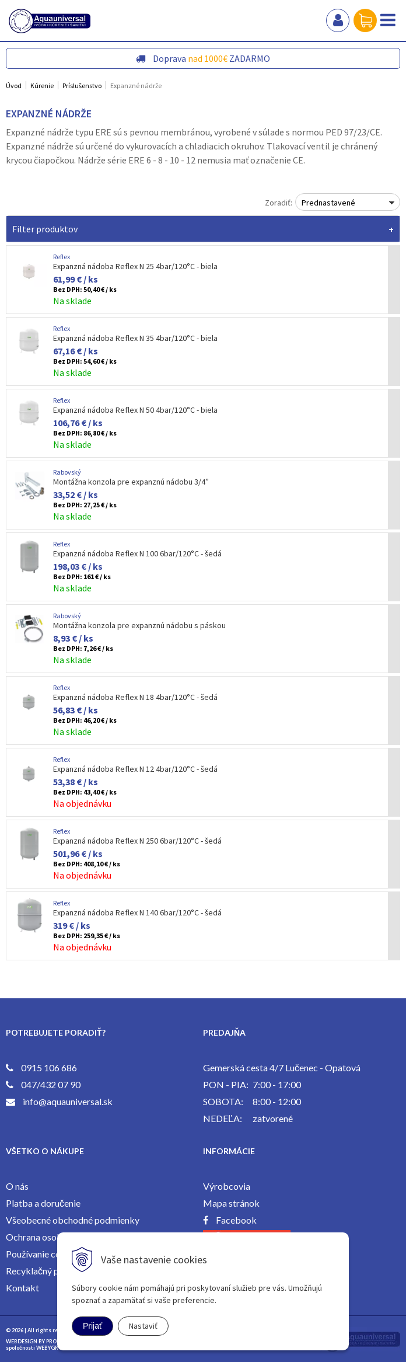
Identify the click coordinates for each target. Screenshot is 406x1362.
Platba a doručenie (43, 1202)
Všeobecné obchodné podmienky (72, 1219)
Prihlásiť (337, 20)
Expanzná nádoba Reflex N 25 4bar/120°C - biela (135, 266)
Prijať (92, 1325)
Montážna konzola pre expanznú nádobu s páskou (139, 625)
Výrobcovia (226, 1186)
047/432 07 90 (50, 1084)
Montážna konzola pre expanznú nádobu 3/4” (131, 482)
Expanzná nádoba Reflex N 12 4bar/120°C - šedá (135, 769)
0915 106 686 (49, 1067)
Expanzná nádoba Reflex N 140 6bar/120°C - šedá (137, 912)
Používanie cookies (44, 1253)
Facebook (236, 1219)
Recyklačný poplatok (48, 1270)
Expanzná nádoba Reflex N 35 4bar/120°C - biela (135, 338)
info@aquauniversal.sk (68, 1101)
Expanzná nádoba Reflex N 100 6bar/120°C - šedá (137, 553)
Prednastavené (328, 202)
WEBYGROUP (52, 1347)
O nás (17, 1186)
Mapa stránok (231, 1202)
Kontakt (22, 1287)
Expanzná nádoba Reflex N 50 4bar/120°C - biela (135, 410)
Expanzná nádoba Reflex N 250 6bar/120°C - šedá (137, 841)
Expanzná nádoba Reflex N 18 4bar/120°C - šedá (135, 697)
